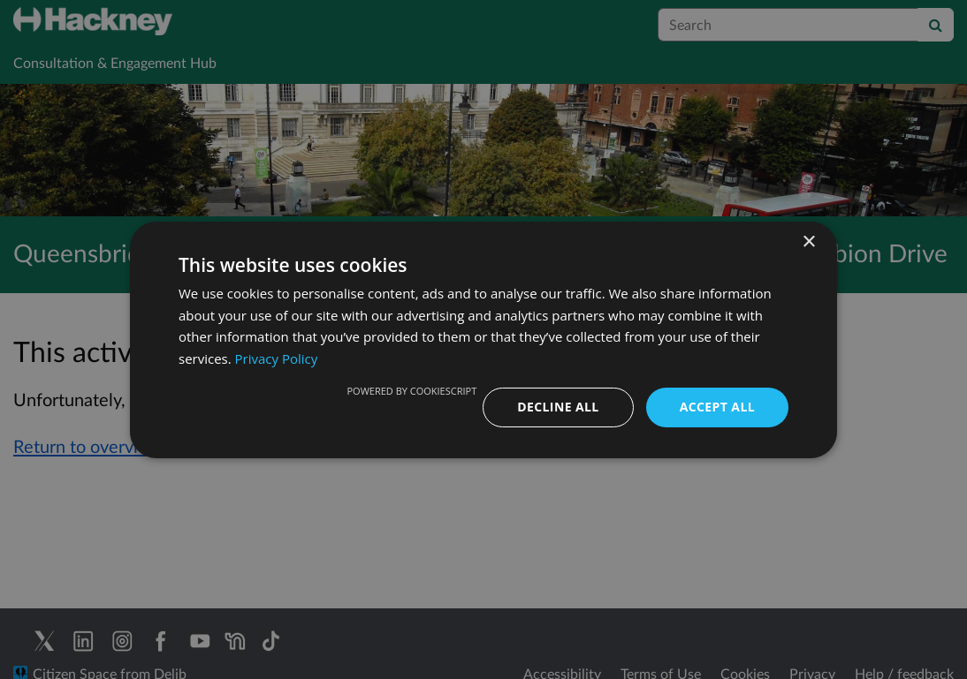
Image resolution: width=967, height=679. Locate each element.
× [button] (808, 241)
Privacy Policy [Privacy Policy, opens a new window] (276, 358)
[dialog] (483, 339)
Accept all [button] (717, 406)
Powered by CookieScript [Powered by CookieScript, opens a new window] (411, 390)
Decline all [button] (557, 406)
